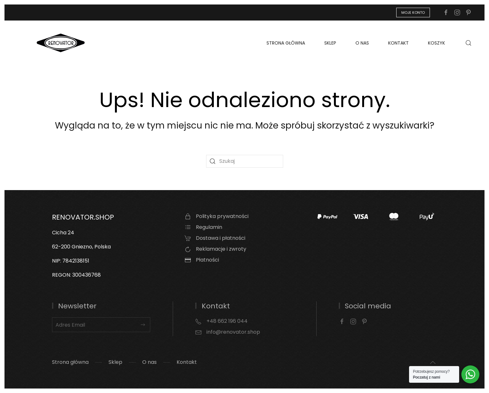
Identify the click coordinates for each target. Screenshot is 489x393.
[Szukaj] (244, 161)
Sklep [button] (330, 43)
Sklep (115, 362)
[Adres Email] (101, 324)
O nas (362, 43)
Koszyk (436, 43)
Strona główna (285, 43)
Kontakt (398, 43)
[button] (468, 43)
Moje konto (413, 12)
